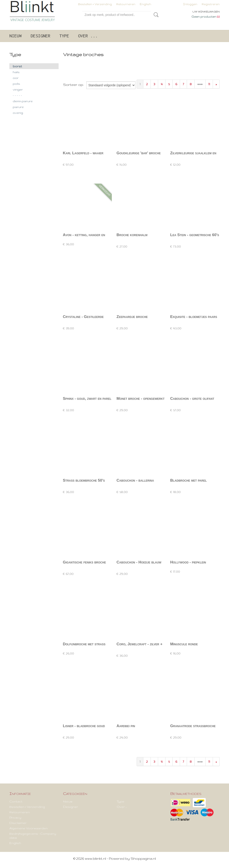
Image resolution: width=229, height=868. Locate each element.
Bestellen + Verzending (95, 4)
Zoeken (155, 14)
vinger (18, 89)
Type (64, 35)
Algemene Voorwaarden (28, 828)
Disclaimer (18, 822)
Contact (15, 801)
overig (18, 112)
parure (18, 107)
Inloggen (190, 4)
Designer (40, 35)
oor (16, 78)
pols (16, 83)
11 (209, 84)
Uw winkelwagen (206, 11)
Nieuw (15, 35)
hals (16, 72)
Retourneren (125, 4)
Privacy (15, 817)
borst (17, 66)
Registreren (211, 4)
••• (200, 84)
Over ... (88, 35)
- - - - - (17, 95)
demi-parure (23, 101)
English (145, 4)
